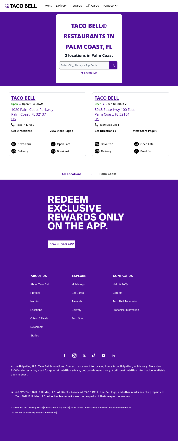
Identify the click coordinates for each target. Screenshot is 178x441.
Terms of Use (76, 407)
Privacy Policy (36, 407)
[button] (47, 276)
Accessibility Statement (96, 407)
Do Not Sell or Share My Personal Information (33, 413)
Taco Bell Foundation (125, 301)
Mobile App (78, 284)
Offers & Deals (39, 318)
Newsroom (36, 327)
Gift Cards (92, 5)
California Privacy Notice (56, 407)
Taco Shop (78, 318)
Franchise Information (126, 309)
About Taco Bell (39, 284)
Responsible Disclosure (120, 407)
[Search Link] (113, 65)
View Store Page (62, 131)
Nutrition (35, 301)
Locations (36, 309)
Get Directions (22, 131)
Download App (61, 244)
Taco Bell (23, 98)
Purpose (108, 5)
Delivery (61, 5)
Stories (34, 335)
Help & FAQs (121, 284)
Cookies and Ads (19, 407)
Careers (117, 292)
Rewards (76, 5)
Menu (48, 5)
